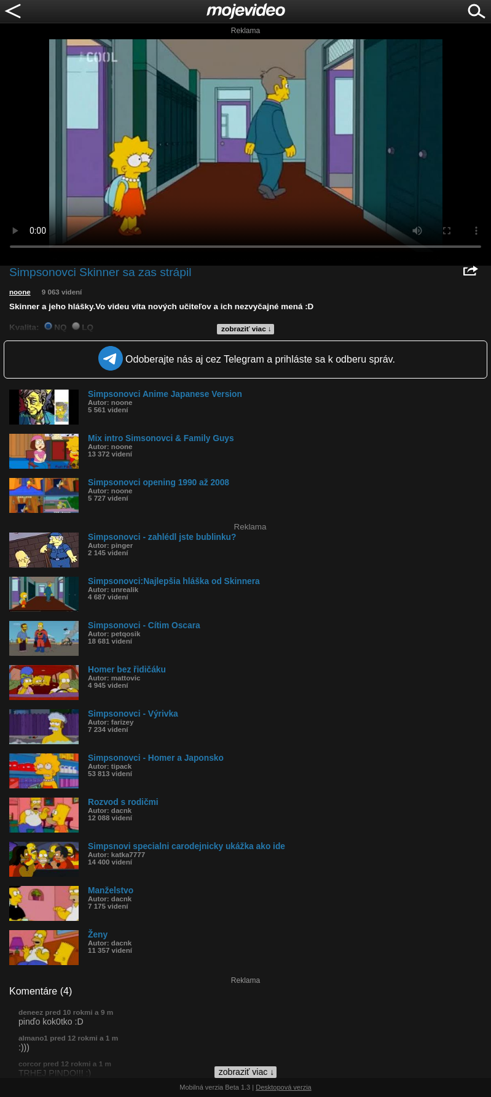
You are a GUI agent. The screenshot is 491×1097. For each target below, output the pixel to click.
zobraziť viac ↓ (246, 329)
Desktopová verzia (284, 1087)
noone (20, 292)
